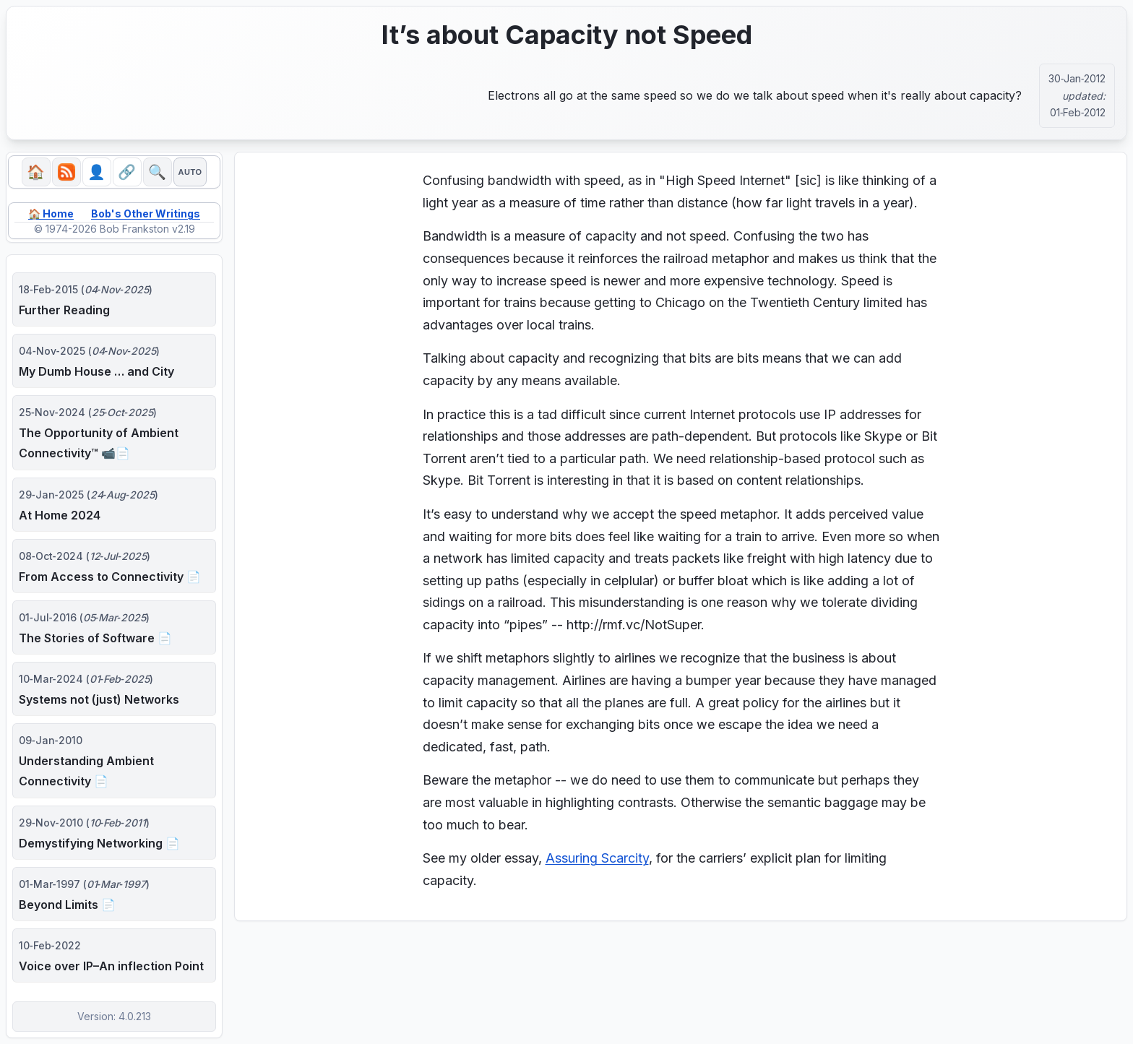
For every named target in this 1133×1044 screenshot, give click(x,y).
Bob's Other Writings (145, 213)
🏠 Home (51, 213)
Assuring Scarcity (597, 858)
